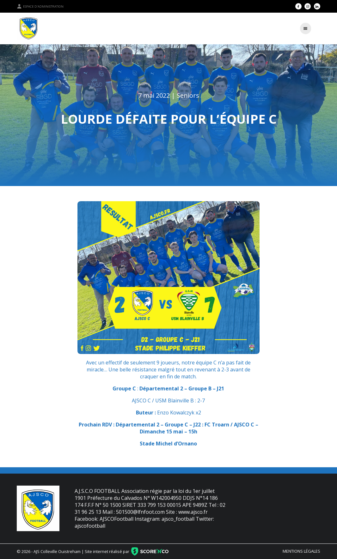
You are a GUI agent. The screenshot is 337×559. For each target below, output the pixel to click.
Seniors (188, 95)
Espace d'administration (40, 6)
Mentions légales (301, 551)
